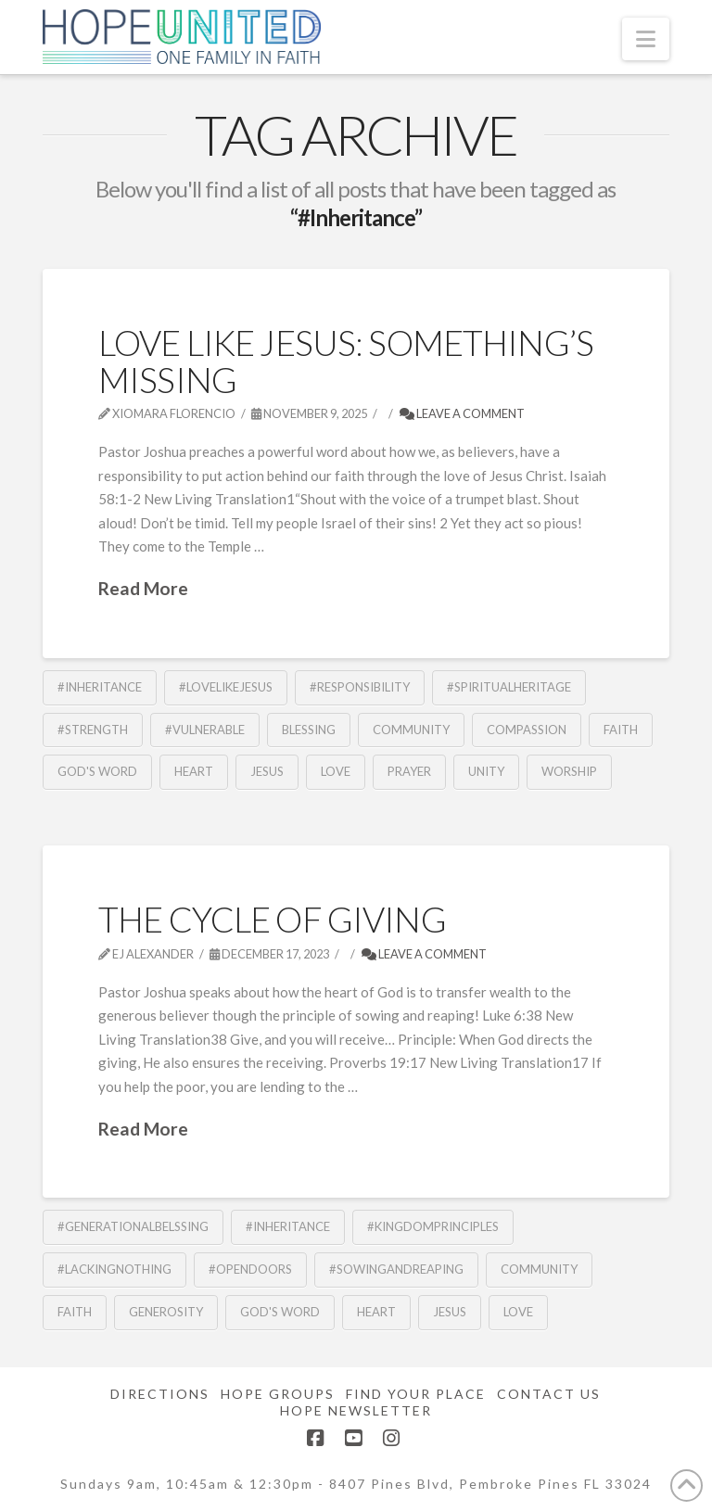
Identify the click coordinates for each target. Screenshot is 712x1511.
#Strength (92, 729)
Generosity (166, 1311)
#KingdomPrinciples (433, 1226)
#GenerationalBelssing (133, 1226)
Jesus (267, 771)
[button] (645, 39)
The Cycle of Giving (272, 919)
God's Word (97, 771)
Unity (486, 771)
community (411, 729)
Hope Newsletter (356, 1410)
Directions (160, 1394)
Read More (143, 588)
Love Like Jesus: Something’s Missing (345, 361)
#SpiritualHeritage (509, 686)
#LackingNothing (114, 1269)
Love (335, 771)
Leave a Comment (462, 413)
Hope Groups (278, 1394)
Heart (193, 771)
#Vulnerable (205, 729)
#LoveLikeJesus (226, 686)
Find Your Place (416, 1394)
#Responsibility (360, 686)
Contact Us (549, 1394)
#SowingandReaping (396, 1269)
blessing (309, 729)
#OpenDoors (250, 1269)
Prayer (409, 771)
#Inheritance (99, 686)
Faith (621, 729)
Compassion (526, 729)
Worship (569, 771)
